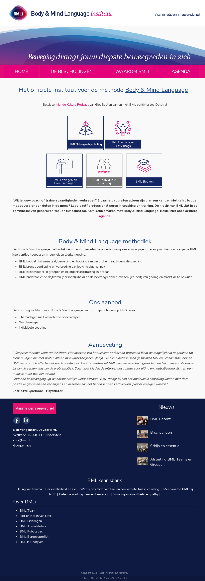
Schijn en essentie (164, 445)
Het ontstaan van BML (36, 516)
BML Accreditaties (33, 526)
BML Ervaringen (31, 521)
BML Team (27, 510)
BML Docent (160, 419)
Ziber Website (96, 578)
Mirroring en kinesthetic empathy (136, 494)
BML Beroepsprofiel (34, 536)
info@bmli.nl (21, 440)
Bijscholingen (161, 432)
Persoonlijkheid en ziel (61, 489)
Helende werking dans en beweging (84, 494)
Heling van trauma (29, 489)
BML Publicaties (31, 531)
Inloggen (86, 578)
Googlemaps (22, 445)
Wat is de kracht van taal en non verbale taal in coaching (119, 489)
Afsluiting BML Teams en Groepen (171, 462)
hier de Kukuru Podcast (73, 104)
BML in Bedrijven (31, 542)
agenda (104, 216)
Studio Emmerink (119, 578)
